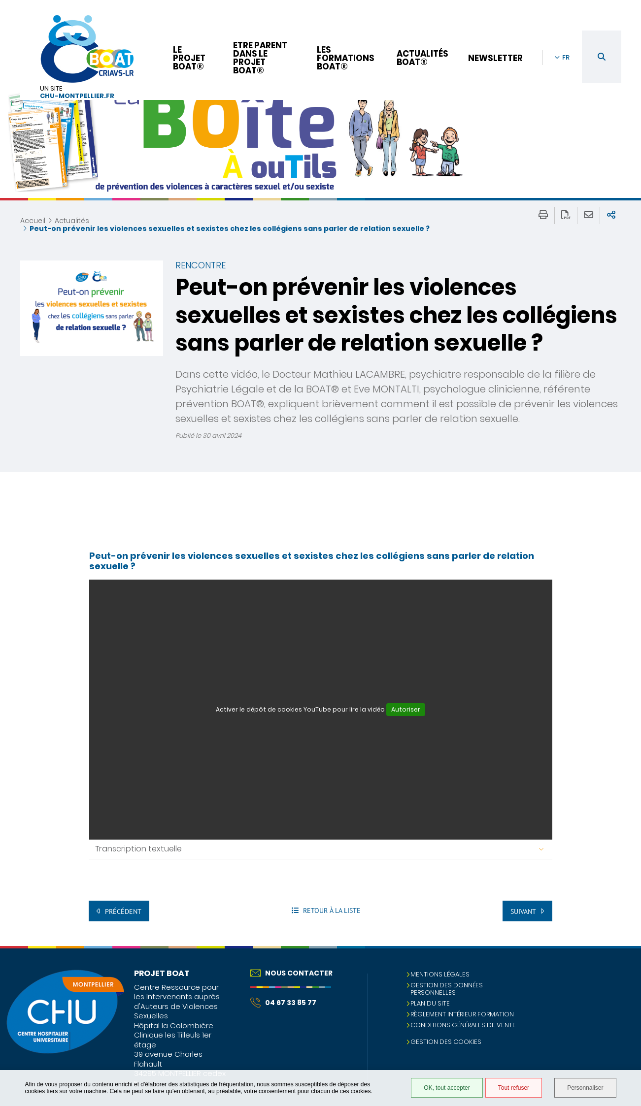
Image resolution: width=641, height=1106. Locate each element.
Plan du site (430, 1003)
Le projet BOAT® (189, 58)
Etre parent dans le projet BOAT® (260, 57)
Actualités (72, 221)
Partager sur (611, 215)
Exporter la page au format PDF (566, 215)
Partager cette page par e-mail (588, 215)
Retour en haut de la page (624, 965)
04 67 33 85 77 (283, 1002)
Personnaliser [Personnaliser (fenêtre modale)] (585, 1087)
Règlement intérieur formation (462, 1014)
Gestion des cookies (445, 1041)
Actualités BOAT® (422, 58)
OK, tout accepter (447, 1087)
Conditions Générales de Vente (463, 1025)
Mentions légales (440, 974)
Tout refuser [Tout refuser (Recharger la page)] (513, 1087)
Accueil (32, 221)
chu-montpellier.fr (77, 96)
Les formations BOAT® (345, 58)
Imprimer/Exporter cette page (543, 215)
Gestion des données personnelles (446, 988)
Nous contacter (291, 973)
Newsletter (495, 58)
